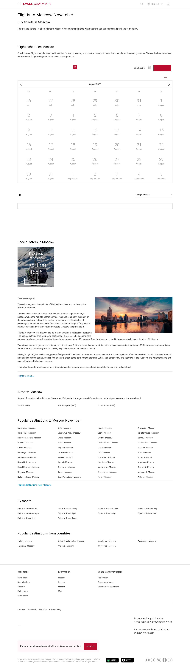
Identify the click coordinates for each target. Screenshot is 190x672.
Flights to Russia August (68, 518)
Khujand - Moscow (145, 448)
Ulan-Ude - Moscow (106, 462)
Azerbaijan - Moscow (147, 541)
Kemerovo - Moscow (66, 467)
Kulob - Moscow (144, 452)
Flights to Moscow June (108, 508)
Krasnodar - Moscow (146, 428)
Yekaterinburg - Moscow (148, 433)
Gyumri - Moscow (65, 462)
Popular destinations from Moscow (34, 485)
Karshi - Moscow (25, 448)
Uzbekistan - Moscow (107, 541)
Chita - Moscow (64, 428)
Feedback (32, 610)
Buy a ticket (22, 578)
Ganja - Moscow (104, 448)
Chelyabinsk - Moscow (107, 472)
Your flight (23, 571)
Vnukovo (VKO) (24, 405)
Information (64, 571)
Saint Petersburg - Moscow (69, 477)
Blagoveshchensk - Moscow (29, 438)
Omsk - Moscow (64, 438)
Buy (36, 281)
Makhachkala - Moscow (108, 443)
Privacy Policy (55, 610)
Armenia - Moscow (66, 546)
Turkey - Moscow (25, 541)
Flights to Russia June (147, 513)
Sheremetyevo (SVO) (67, 405)
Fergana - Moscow (65, 448)
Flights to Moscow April (27, 508)
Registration (103, 578)
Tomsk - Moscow (145, 457)
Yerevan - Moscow (66, 452)
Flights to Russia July (26, 518)
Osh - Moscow (104, 452)
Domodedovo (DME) (106, 405)
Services (61, 582)
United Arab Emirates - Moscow (71, 541)
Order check (23, 596)
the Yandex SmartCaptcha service (47, 662)
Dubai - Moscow (64, 443)
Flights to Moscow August (29, 513)
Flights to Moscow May (67, 508)
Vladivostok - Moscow (107, 467)
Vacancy (61, 587)
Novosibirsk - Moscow (27, 462)
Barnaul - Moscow (145, 438)
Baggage (61, 578)
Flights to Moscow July (147, 508)
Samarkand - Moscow (27, 457)
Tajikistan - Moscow (26, 546)
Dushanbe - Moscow (106, 457)
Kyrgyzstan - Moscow (107, 546)
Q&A (60, 591)
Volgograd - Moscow (146, 472)
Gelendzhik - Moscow (27, 433)
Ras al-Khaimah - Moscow (29, 467)
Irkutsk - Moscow (105, 428)
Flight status (23, 591)
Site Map (43, 610)
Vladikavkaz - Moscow (147, 443)
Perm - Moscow (104, 477)
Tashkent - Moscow (146, 467)
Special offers (24, 582)
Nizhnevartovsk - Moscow (29, 477)
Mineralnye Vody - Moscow (69, 433)
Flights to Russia (26, 376)
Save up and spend (106, 582)
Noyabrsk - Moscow (146, 462)
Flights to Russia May (107, 513)
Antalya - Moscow (145, 477)
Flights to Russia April (67, 513)
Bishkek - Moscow (65, 457)
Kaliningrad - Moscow (27, 428)
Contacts (21, 610)
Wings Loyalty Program (110, 571)
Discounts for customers (108, 587)
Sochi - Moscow (104, 433)
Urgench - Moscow (25, 472)
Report (90, 646)
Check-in (21, 587)
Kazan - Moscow (65, 472)
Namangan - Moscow (27, 452)
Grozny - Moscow (105, 438)
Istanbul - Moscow (25, 443)
